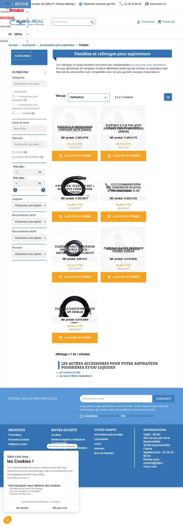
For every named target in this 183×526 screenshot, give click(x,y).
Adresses (99, 487)
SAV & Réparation (60, 513)
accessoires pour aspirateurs (149, 64)
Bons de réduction (104, 492)
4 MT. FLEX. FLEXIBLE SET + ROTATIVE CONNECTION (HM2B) (131, 192)
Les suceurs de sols (69, 411)
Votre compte (105, 468)
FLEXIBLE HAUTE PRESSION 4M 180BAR (118, 351)
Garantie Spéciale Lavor (63, 518)
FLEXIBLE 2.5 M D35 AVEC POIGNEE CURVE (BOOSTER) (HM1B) (131, 151)
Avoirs (97, 482)
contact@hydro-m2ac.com (153, 503)
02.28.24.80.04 (132, 4)
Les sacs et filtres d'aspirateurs (75, 414)
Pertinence (89, 97)
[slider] (15, 190)
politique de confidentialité (140, 454)
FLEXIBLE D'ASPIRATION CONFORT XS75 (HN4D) (124, 109)
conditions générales (109, 454)
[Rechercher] (73, 22)
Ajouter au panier (151, 134)
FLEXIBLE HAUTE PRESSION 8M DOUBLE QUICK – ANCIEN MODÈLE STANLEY (131, 272)
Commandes (101, 478)
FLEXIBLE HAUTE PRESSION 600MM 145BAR (121, 310)
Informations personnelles (108, 473)
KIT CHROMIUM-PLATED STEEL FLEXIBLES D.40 (124, 230)
